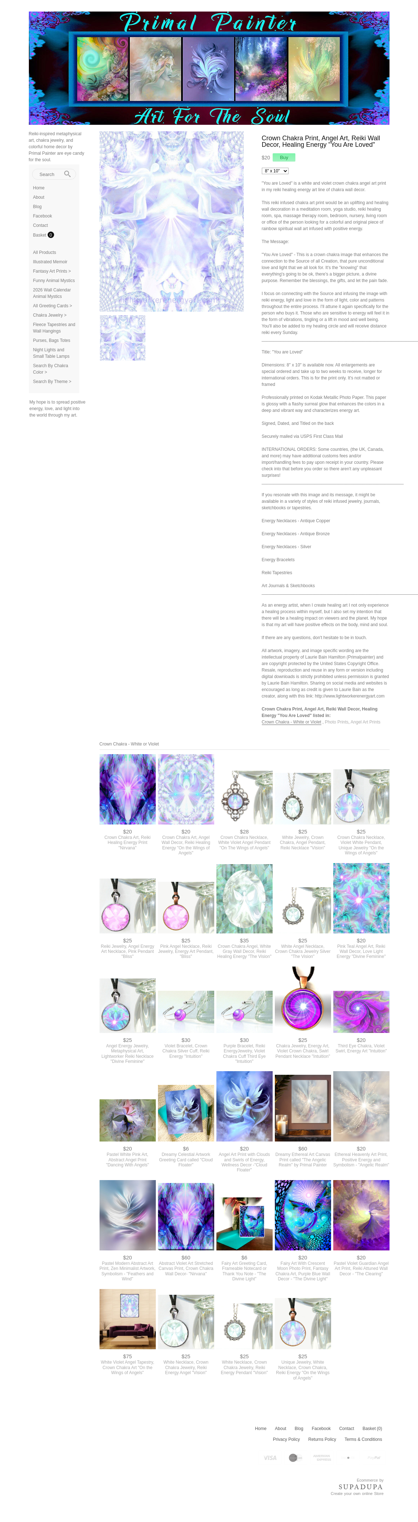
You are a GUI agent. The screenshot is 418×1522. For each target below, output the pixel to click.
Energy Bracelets (278, 559)
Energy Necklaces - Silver (286, 546)
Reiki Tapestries (277, 572)
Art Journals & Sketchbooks (288, 585)
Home (39, 187)
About (38, 197)
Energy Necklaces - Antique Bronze (296, 533)
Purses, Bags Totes (51, 340)
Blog (37, 206)
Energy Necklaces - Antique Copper (296, 520)
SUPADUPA (361, 1487)
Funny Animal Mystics (54, 280)
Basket (40, 235)
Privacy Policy (286, 1439)
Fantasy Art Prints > (52, 271)
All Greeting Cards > (52, 305)
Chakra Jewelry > (50, 315)
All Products (44, 252)
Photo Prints (336, 722)
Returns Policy (322, 1439)
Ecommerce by (370, 1480)
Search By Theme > (52, 381)
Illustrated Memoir (50, 261)
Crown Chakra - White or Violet (291, 722)
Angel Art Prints (365, 722)
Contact (40, 225)
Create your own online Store (357, 1493)
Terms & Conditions (363, 1439)
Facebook (42, 216)
